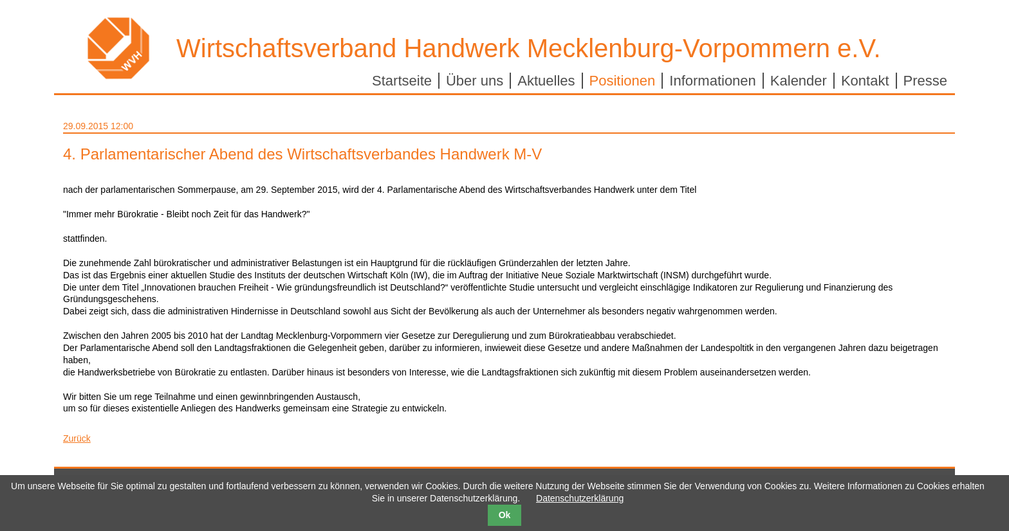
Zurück (77, 438)
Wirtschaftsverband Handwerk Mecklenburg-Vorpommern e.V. (528, 48)
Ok (505, 515)
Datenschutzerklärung (580, 498)
